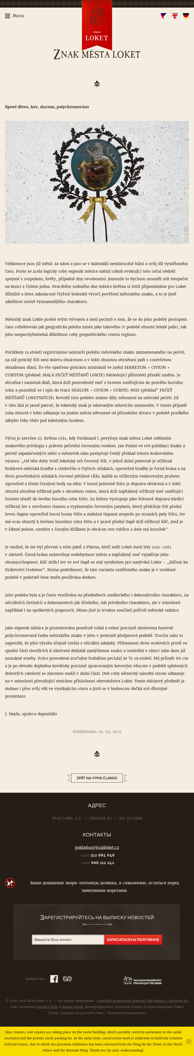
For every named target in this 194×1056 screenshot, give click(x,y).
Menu (18, 15)
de (186, 16)
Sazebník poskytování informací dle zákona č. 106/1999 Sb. (143, 1001)
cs (164, 16)
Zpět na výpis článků (97, 778)
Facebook (54, 979)
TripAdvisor (67, 979)
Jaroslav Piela (47, 1007)
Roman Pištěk (72, 1007)
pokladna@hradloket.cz (97, 847)
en (175, 16)
